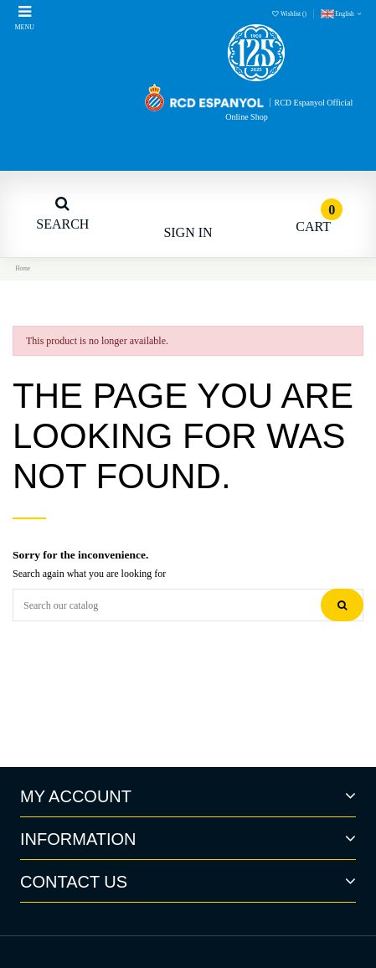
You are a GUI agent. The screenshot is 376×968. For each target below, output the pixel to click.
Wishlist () (289, 14)
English (342, 14)
